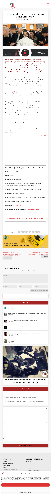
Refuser (25, 489)
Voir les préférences (26, 492)
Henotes (28, 466)
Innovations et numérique (10, 469)
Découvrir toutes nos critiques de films (25, 218)
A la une (5, 461)
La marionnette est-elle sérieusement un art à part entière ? (23, 320)
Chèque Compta (30, 468)
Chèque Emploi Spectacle (33, 470)
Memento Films (17, 205)
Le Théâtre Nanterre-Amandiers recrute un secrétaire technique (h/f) (21, 393)
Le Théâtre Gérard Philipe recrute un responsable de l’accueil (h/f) (20, 397)
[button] (49, 473)
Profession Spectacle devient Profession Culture (20, 307)
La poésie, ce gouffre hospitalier (16, 326)
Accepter (25, 485)
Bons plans (25, 388)
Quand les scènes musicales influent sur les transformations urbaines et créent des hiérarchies (26, 333)
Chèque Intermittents (31, 464)
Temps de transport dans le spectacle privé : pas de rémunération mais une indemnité (27, 314)
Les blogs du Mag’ (26, 445)
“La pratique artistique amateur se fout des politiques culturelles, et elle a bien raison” (26, 340)
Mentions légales (31, 495)
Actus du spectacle (8, 463)
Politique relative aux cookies (22, 495)
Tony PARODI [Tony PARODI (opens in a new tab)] (42, 136)
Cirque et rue (6, 465)
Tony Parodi (24, 20)
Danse (4, 467)
